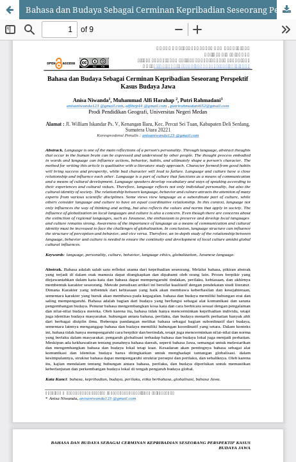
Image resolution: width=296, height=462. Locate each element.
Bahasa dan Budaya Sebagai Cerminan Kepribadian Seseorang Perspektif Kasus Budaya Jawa (161, 9)
